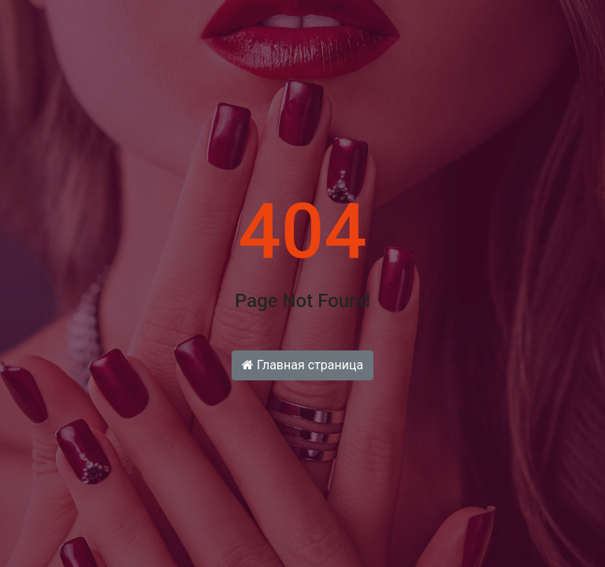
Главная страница (302, 365)
